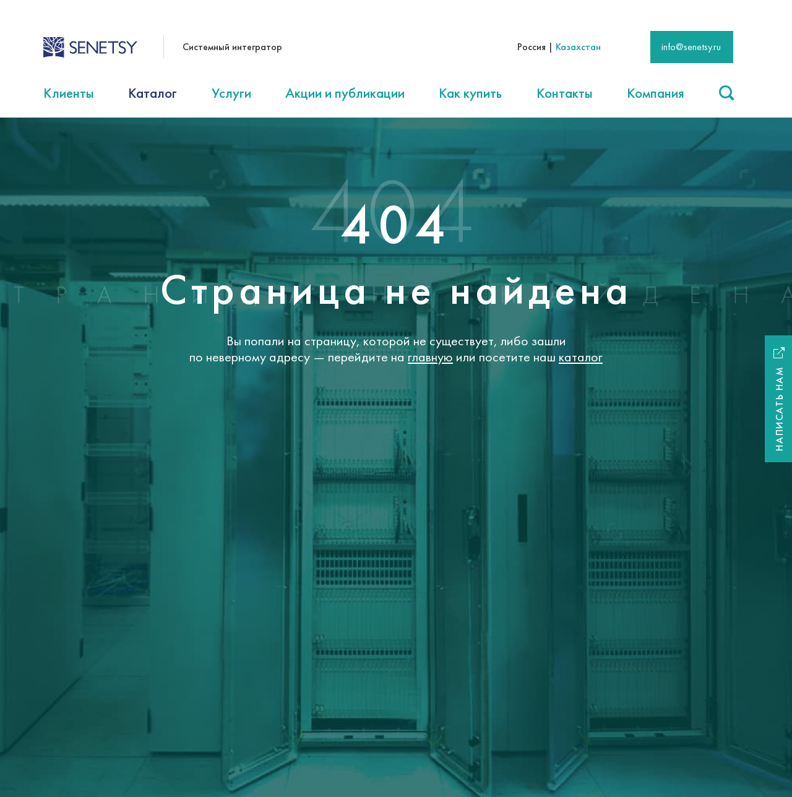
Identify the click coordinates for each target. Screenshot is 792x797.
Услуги (231, 93)
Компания (655, 93)
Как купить (470, 93)
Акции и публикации (345, 93)
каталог (581, 357)
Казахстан (578, 46)
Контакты (564, 93)
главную (430, 357)
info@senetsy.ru (691, 46)
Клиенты (68, 93)
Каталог (152, 93)
